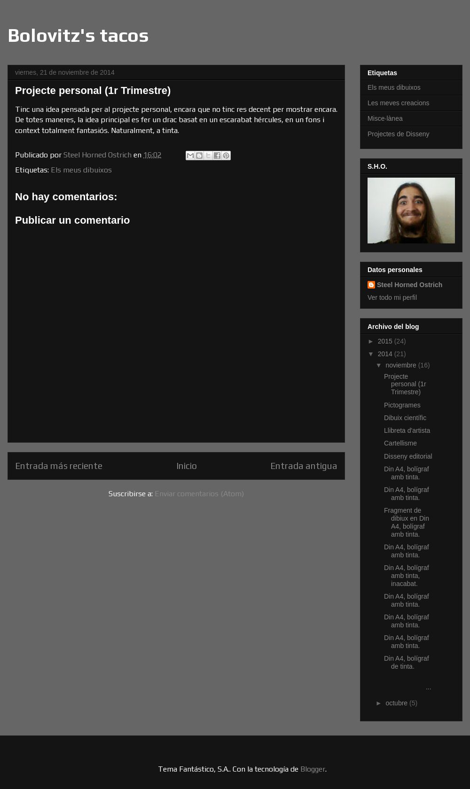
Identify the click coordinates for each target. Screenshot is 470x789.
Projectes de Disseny (399, 134)
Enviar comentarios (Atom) (199, 493)
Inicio (186, 466)
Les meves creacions (399, 103)
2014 (386, 354)
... (408, 683)
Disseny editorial (408, 456)
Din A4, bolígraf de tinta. (406, 662)
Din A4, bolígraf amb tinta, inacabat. (406, 575)
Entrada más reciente (58, 466)
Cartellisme (400, 443)
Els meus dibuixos (81, 169)
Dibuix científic (405, 418)
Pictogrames (402, 405)
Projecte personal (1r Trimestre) (405, 384)
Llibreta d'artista (407, 430)
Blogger (312, 769)
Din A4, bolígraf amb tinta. (406, 473)
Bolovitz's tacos (78, 35)
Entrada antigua (303, 466)
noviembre (401, 365)
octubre (397, 703)
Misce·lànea (385, 118)
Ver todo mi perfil (392, 297)
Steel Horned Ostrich (409, 285)
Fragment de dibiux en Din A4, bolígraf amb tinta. (406, 522)
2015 (386, 341)
